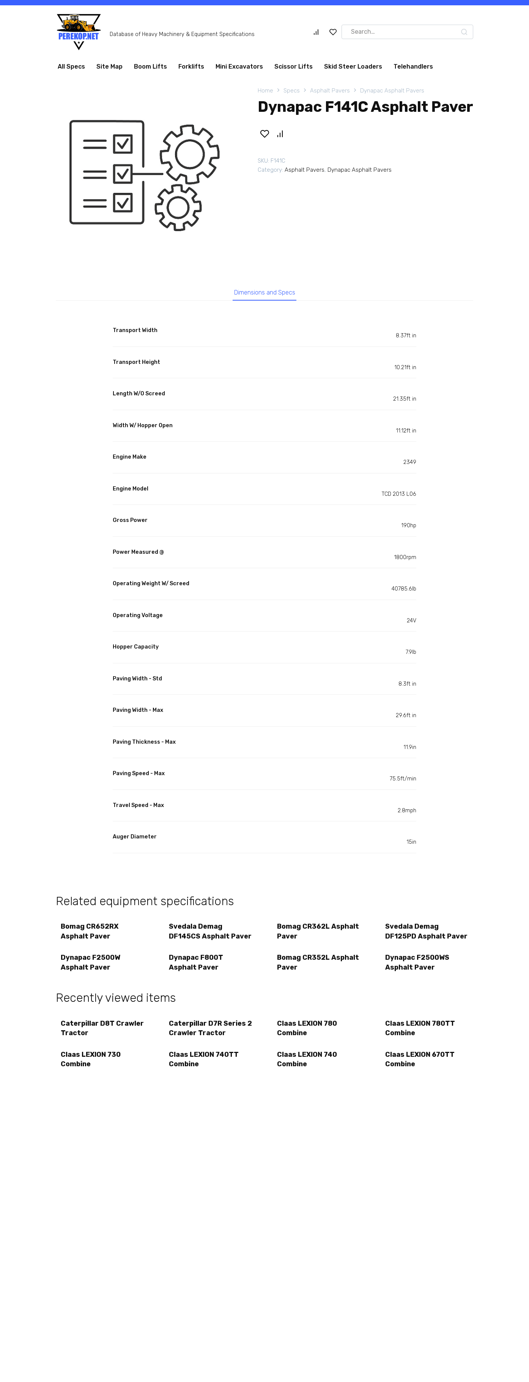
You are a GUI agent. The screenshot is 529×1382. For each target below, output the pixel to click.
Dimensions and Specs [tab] (265, 293)
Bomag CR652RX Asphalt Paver (90, 934)
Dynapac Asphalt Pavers (392, 90)
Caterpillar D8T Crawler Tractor (89, 1044)
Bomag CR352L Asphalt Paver (304, 976)
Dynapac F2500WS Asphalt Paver (418, 976)
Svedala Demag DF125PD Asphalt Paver (416, 938)
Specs (291, 90)
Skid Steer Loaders (353, 66)
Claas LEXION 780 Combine (308, 1044)
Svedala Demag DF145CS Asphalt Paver (200, 938)
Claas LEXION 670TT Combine (420, 1077)
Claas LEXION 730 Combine (91, 1077)
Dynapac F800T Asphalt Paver (197, 976)
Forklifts (191, 66)
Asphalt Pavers (330, 90)
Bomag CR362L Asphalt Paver (304, 934)
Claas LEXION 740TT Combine (204, 1077)
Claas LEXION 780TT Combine (421, 1044)
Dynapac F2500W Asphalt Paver (91, 976)
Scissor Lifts (293, 66)
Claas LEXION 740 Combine (308, 1077)
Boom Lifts (150, 66)
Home (265, 90)
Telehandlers (413, 66)
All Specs (71, 66)
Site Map (109, 66)
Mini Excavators (239, 66)
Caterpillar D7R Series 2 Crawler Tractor (208, 1044)
